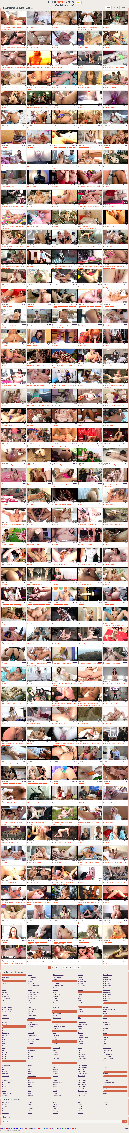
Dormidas (30, 1043)
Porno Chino (81, 1071)
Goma (54, 992)
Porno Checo (117, 683)
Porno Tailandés (107, 994)
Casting (111, 683)
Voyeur (105, 1084)
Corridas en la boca (58, 445)
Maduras (55, 1071)
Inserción (107, 644)
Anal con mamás (7, 1009)
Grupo (21, 246)
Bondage (56, 147)
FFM (16, 822)
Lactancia (55, 1043)
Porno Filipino (82, 1080)
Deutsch (9, 1128)
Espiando (30, 1065)
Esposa (65, 405)
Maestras (55, 1073)
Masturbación (93, 27)
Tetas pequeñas (19, 226)
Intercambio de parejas (59, 1026)
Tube (56, 2)
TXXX (126, 26)
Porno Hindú (81, 1086)
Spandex (105, 1028)
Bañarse (81, 624)
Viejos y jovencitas (108, 1082)
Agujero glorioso (6, 998)
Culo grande (34, 961)
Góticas (55, 1009)
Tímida (105, 1067)
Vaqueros (30, 87)
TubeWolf (125, 423)
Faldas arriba (31, 1082)
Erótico (30, 1061)
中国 (74, 1128)
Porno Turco (106, 996)
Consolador (18, 27)
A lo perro (5, 983)
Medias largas (106, 268)
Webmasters (126, 1128)
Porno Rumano (106, 625)
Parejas (80, 1026)
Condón (38, 67)
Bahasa (58, 1128)
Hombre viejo (56, 1015)
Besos (55, 405)
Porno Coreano (82, 1073)
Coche (4, 1091)
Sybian (106, 206)
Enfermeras (31, 1056)
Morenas (13, 27)
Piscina (80, 1048)
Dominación (10, 266)
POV (42, 67)
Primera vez (107, 87)
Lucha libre (56, 1058)
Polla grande (108, 266)
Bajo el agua (5, 1033)
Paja (28, 446)
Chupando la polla (7, 246)
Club (3, 1084)
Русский (46, 1128)
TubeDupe (56, 1111)
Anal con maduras (7, 1007)
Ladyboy (55, 1046)
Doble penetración (33, 1035)
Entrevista (30, 1058)
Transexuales (107, 1061)
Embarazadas (31, 1050)
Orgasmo (80, 29)
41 (70, 967)
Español (15, 1128)
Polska (40, 1128)
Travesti (105, 1063)
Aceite (58, 365)
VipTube (80, 1106)
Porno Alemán (82, 87)
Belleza (113, 624)
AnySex (49, 403)
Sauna (105, 1018)
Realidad (17, 902)
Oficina (3, 268)
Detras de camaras (33, 1024)
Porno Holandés (82, 1088)
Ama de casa (6, 1003)
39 (63, 967)
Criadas (118, 763)
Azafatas (4, 1024)
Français (21, 1128)
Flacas (62, 683)
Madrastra (55, 1069)
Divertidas (30, 1030)
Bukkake (4, 1058)
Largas (124, 7)
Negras (8, 67)
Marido (55, 1084)
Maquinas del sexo (58, 87)
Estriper (9, 87)
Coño (29, 1000)
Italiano (27, 1128)
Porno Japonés (107, 975)
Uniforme (105, 1073)
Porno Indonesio (82, 566)
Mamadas (107, 484)
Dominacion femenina (11, 47)
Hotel (54, 1020)
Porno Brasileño (82, 1065)
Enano (29, 1054)
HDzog (49, 105)
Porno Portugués (108, 985)
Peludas (87, 27)
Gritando (55, 1000)
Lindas (55, 1056)
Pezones (81, 644)
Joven (54, 1033)
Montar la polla (17, 604)
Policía (45, 783)
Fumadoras (41, 87)
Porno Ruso (106, 990)
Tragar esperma (32, 862)
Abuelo (4, 988)
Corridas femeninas (20, 67)
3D (3, 979)
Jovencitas (56, 1035)
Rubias (113, 266)
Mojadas (85, 208)
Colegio (4, 1095)
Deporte (30, 1022)
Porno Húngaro (82, 1091)
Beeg (3, 1108)
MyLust (125, 224)
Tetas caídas (106, 1046)
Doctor (80, 862)
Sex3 (50, 26)
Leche (29, 166)
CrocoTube (5, 1113)
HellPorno (125, 304)
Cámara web (98, 306)
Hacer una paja (57, 1013)
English (2, 1128)
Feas (29, 1084)
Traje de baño (107, 1056)
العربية (64, 1128)
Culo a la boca (32, 1009)
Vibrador (9, 29)
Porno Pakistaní (107, 981)
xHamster (74, 26)
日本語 (69, 1128)
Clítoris (30, 763)
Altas (3, 1000)
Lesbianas (5, 783)
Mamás (120, 484)
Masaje (55, 1086)
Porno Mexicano (107, 979)
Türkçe (52, 1128)
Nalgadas (54, 268)
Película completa (83, 1037)
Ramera (80, 307)
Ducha (20, 822)
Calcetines (5, 544)
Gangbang (56, 983)
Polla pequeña (82, 1056)
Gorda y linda (82, 206)
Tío (104, 1069)
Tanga (96, 902)
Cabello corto (6, 1065)
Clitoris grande (108, 763)
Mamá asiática (57, 1078)
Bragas (85, 544)
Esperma (62, 446)
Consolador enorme (14, 206)
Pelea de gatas (82, 1030)
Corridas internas (83, 703)
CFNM (37, 445)
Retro (104, 1011)
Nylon (79, 1005)
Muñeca (80, 990)
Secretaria (106, 1020)
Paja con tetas (11, 644)
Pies (12, 842)
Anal (4, 47)
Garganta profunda (58, 985)
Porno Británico (32, 67)
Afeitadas (71, 365)
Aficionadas (82, 27)
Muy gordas (81, 988)
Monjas (106, 365)
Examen (30, 127)
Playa (79, 1050)
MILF (67, 385)
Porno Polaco (107, 983)
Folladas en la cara (93, 922)
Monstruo (80, 979)
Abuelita (4, 985)
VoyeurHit (81, 1108)
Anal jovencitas (6, 1011)
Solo (94, 186)
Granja (116, 524)
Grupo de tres (6, 325)
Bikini (55, 365)
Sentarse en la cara (90, 445)
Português (34, 1128)
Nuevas (116, 7)
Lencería (55, 1052)
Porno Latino (106, 977)
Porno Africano (82, 1058)
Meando (80, 705)
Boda (3, 1048)
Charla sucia (31, 942)
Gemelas (55, 988)
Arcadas (4, 1015)
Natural (44, 902)
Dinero (29, 1028)
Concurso (30, 979)
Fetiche (19, 47)
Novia (79, 1000)
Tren (104, 1065)
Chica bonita (57, 484)
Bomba (9, 166)
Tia (104, 1052)
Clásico (4, 1086)
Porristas (105, 1000)
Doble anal (13, 325)
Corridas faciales (32, 994)
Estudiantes (31, 1071)
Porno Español (82, 1078)
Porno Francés (82, 1082)
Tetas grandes (6, 27)
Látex (29, 186)
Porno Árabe (106, 998)
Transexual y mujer (108, 1058)
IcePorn (125, 284)
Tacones (5, 644)
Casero (4, 1069)
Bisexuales (56, 882)
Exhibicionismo (32, 1076)
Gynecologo (40, 127)
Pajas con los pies (91, 564)
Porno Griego (82, 1084)
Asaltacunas (5, 1018)
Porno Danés (16, 246)
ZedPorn (125, 761)
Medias (30, 246)
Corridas (112, 484)
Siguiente (77, 967)
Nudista (80, 1003)
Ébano (13, 67)
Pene (4, 186)
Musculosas (35, 604)
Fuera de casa (64, 365)
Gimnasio (55, 990)
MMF (54, 1067)
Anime (4, 1013)
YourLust (74, 542)
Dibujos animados (33, 1026)
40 (67, 967)
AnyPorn (125, 45)
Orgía (87, 566)
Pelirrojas (73, 703)
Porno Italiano (82, 1095)
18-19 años (5, 977)
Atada (74, 147)
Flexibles (30, 1095)
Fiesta (29, 1088)
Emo (29, 1052)
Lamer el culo (56, 1048)
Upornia (75, 45)
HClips (100, 45)
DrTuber (125, 324)
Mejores (108, 7)
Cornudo (30, 988)
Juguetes (4, 29)
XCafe (80, 1111)
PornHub (24, 45)
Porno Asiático (82, 564)
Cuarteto (30, 1005)
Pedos (80, 1028)
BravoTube (23, 26)
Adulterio (4, 992)
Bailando (4, 1030)
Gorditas (55, 996)
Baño (3, 1037)
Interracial (55, 1028)
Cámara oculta (32, 1015)
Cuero (61, 325)
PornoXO (55, 1106)
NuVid (24, 801)
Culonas (30, 1013)
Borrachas (5, 1054)
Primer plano (108, 226)
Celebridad (5, 1073)
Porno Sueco (107, 992)
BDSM (4, 67)
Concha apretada (12, 127)
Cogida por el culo (120, 266)
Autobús (4, 1022)
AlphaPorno (23, 383)
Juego (54, 1037)
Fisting (111, 246)
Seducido (106, 1022)
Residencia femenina (109, 1009)
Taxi (104, 1043)
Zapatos (105, 1088)
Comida (5, 385)
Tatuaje (55, 67)
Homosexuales (57, 1018)
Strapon (24, 47)
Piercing (5, 87)
